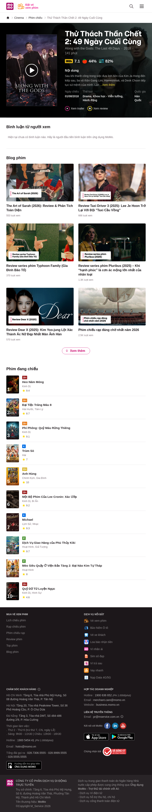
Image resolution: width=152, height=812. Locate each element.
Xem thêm (75, 350)
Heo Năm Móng (33, 382)
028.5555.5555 (17, 756)
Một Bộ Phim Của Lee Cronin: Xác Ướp (49, 496)
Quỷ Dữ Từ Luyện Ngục (38, 588)
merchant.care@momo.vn (109, 700)
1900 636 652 (113, 695)
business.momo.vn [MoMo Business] (107, 704)
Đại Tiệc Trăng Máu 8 (36, 404)
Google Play (122, 737)
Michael (27, 519)
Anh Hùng (29, 473)
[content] (40, 191)
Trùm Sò (28, 450)
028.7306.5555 (36, 752)
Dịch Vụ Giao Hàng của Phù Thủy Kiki (48, 542)
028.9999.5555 (57, 752)
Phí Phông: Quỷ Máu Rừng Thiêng (46, 428)
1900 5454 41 (25, 740)
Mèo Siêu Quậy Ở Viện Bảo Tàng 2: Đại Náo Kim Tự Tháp (62, 565)
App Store (96, 737)
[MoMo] (8, 17)
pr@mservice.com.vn (106, 716)
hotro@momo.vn (26, 746)
